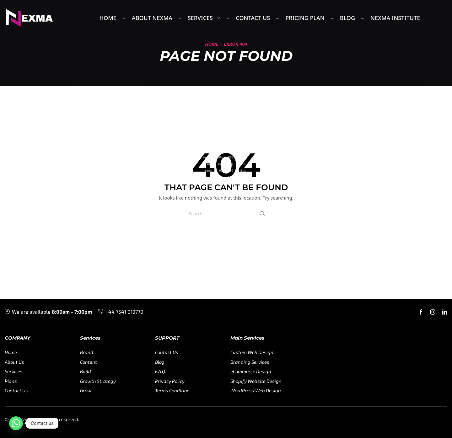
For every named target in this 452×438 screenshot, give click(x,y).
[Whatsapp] (16, 423)
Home (211, 44)
